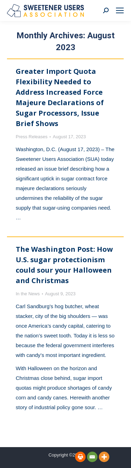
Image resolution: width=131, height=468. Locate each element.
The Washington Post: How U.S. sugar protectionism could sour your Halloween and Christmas (64, 264)
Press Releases (32, 136)
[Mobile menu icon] (120, 10)
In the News (28, 293)
